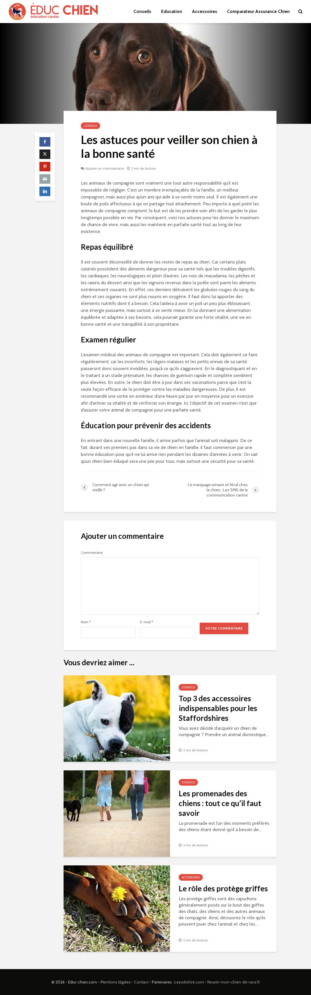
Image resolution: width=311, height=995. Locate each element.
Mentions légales (115, 982)
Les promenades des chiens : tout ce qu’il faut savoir (220, 803)
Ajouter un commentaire (104, 168)
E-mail (146, 622)
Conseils (142, 11)
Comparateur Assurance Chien (258, 11)
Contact (141, 982)
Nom (86, 622)
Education (171, 11)
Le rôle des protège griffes (223, 888)
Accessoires (204, 11)
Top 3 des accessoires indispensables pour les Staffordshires (218, 708)
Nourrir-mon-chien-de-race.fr (233, 982)
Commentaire (92, 552)
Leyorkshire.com (189, 982)
